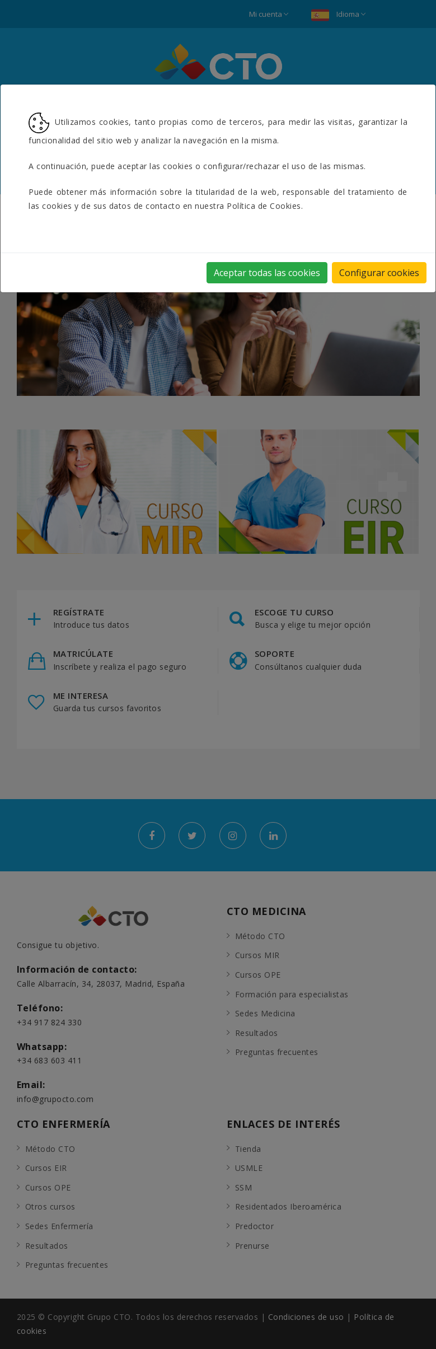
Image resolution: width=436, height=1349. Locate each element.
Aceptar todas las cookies (267, 273)
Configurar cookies (379, 273)
